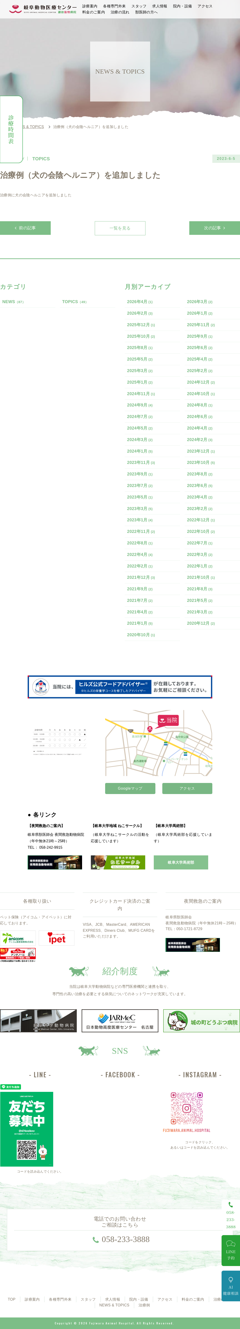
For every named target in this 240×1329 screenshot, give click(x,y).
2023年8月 (200, 474)
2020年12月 (201, 623)
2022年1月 (200, 566)
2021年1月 (140, 623)
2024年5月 (140, 428)
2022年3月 (200, 554)
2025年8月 (140, 347)
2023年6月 (200, 485)
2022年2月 (140, 566)
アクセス (205, 6)
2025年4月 (200, 359)
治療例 (144, 1305)
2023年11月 (141, 462)
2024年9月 (140, 405)
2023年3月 (140, 508)
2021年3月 (200, 612)
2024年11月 (141, 393)
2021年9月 (140, 589)
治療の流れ (120, 12)
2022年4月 (140, 554)
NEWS (13, 301)
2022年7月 (200, 543)
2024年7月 (140, 416)
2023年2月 (200, 508)
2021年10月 (201, 577)
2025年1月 (140, 382)
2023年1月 (140, 520)
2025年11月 (201, 325)
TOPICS (75, 301)
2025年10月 (141, 336)
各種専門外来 (114, 6)
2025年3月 (140, 370)
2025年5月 (140, 359)
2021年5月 (200, 600)
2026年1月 (200, 313)
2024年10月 (201, 393)
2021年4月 (140, 612)
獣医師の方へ (146, 12)
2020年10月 (141, 635)
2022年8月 (140, 543)
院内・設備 (182, 6)
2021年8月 (200, 589)
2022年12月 (201, 520)
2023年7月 (140, 485)
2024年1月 (140, 451)
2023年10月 (201, 462)
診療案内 (89, 6)
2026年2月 (140, 313)
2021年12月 (141, 577)
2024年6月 (200, 416)
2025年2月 (200, 370)
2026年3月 (200, 301)
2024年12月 (201, 382)
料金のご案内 (93, 12)
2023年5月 (140, 497)
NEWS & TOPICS (114, 1305)
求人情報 (159, 6)
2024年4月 (200, 428)
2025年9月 (200, 336)
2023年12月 (201, 451)
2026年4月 (140, 301)
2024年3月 (140, 439)
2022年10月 (201, 531)
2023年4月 (200, 497)
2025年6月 (200, 347)
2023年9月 (140, 474)
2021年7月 (140, 600)
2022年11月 (141, 531)
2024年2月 (200, 439)
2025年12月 (141, 325)
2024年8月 (200, 405)
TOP (12, 1299)
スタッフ (138, 6)
